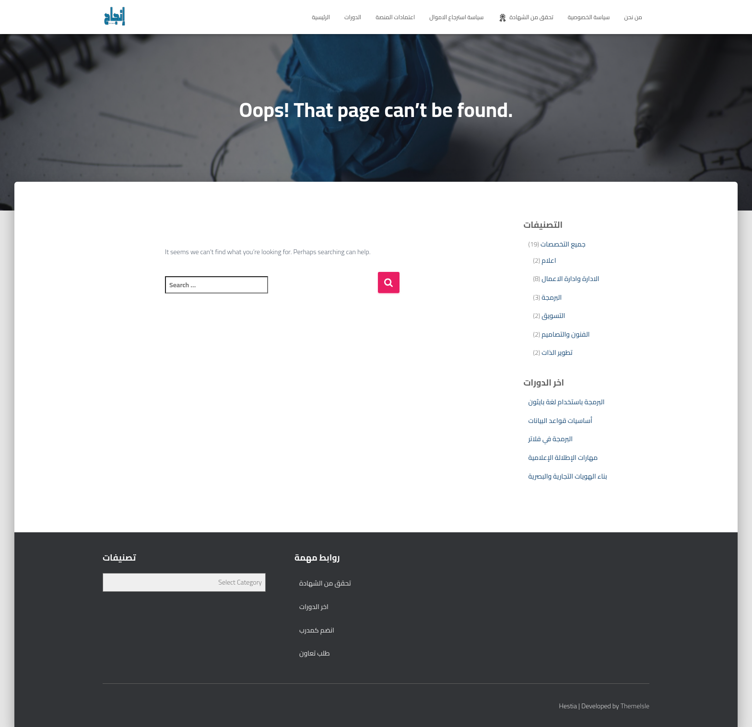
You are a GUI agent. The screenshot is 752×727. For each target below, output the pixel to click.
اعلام (548, 260)
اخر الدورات (314, 606)
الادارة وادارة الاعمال (570, 278)
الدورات (352, 17)
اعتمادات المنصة (395, 17)
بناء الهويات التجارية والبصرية (568, 476)
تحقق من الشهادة (525, 17)
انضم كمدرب (316, 630)
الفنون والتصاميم (565, 334)
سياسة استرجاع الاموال (456, 17)
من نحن (633, 17)
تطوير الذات (556, 352)
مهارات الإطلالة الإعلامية (563, 457)
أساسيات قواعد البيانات (561, 420)
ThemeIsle (635, 706)
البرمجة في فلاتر (551, 439)
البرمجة (551, 297)
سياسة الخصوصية (589, 17)
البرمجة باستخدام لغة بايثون (567, 402)
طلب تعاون (314, 653)
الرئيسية (321, 17)
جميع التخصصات (563, 244)
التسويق (553, 315)
